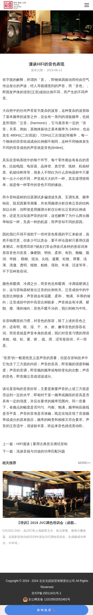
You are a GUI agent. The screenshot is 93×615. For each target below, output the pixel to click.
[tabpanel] (46, 32)
